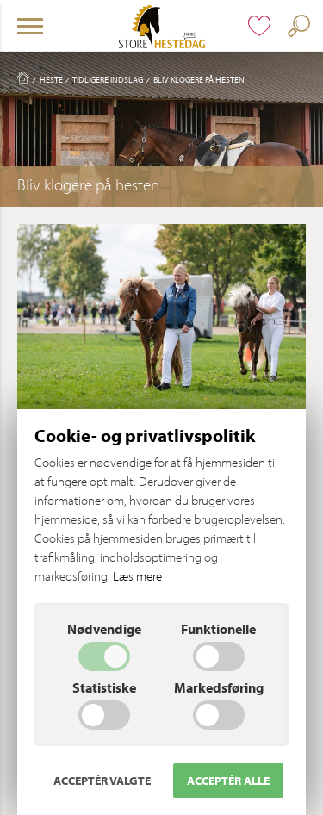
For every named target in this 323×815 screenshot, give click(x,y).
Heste (51, 79)
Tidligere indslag (107, 79)
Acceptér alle (228, 780)
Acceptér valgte (102, 780)
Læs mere (137, 576)
